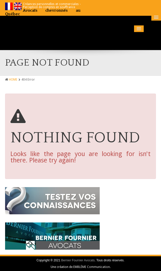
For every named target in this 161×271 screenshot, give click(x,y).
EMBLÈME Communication (91, 267)
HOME (13, 79)
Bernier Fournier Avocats (78, 260)
